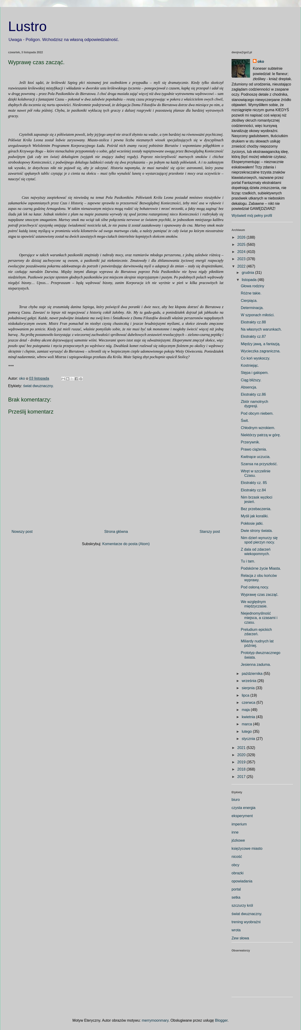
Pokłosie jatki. (252, 523)
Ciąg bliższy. (251, 380)
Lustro (27, 26)
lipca (246, 695)
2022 (242, 266)
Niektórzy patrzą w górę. (261, 435)
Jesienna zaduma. (256, 665)
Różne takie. (251, 293)
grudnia (248, 273)
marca (247, 724)
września (249, 681)
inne (235, 832)
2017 (242, 777)
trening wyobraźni (246, 922)
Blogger (221, 1020)
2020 (242, 755)
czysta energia (243, 808)
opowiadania (242, 881)
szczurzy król (242, 905)
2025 (242, 244)
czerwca (249, 703)
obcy (235, 865)
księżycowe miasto (247, 848)
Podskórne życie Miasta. (261, 568)
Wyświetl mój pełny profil (252, 216)
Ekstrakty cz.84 (253, 490)
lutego (247, 731)
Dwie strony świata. (257, 531)
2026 (242, 237)
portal (236, 889)
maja (246, 710)
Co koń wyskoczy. (255, 358)
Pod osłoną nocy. (255, 587)
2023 (242, 259)
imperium (239, 824)
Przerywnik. (250, 442)
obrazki (238, 873)
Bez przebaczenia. (256, 509)
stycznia (249, 739)
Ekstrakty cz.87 (253, 336)
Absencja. (249, 387)
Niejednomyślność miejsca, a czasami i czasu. (259, 617)
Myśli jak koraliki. (255, 516)
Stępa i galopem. (255, 373)
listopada (250, 280)
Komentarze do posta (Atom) (126, 544)
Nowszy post (22, 532)
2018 (242, 769)
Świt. (245, 421)
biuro (236, 800)
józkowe (238, 840)
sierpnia (249, 688)
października (252, 674)
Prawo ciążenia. (254, 449)
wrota (236, 930)
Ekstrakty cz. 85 (254, 483)
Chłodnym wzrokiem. (258, 428)
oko (260, 61)
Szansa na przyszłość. (259, 464)
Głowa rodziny (252, 286)
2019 (242, 762)
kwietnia (249, 717)
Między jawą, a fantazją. (260, 344)
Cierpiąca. (249, 301)
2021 (242, 748)
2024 (242, 252)
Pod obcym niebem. (257, 413)
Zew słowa (240, 938)
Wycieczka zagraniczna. (260, 351)
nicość (237, 857)
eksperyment (242, 816)
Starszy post (210, 532)
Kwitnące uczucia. (255, 457)
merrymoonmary (155, 1020)
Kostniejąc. (250, 365)
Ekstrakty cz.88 (253, 322)
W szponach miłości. (258, 315)
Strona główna (116, 532)
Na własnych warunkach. (261, 329)
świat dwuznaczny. (38, 386)
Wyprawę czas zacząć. (260, 595)
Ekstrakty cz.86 (253, 394)
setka (236, 897)
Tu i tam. (248, 561)
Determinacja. (252, 308)
